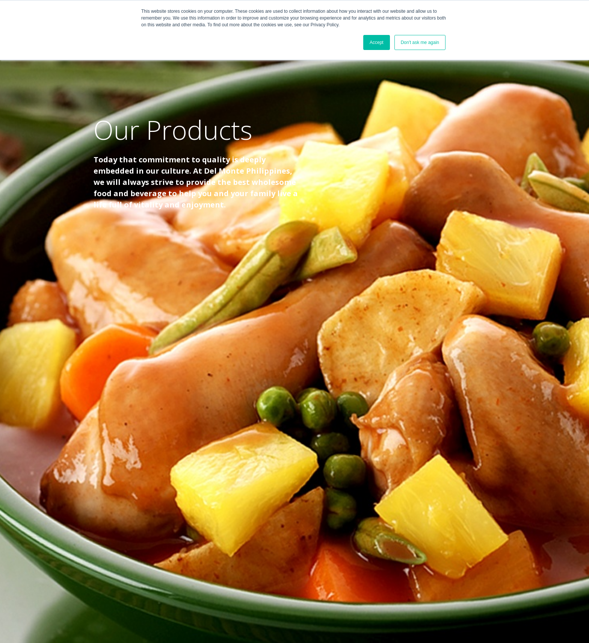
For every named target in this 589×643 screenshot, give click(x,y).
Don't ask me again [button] (420, 42)
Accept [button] (377, 42)
